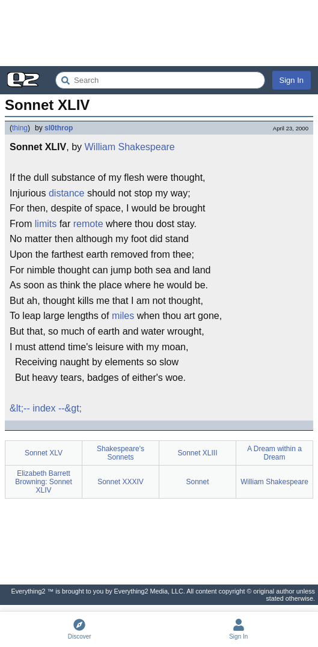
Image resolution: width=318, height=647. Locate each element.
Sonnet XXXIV (120, 482)
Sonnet (197, 482)
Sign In (292, 80)
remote (88, 224)
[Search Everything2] (160, 80)
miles (123, 316)
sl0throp (58, 128)
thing (20, 128)
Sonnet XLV (44, 453)
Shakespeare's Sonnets (120, 453)
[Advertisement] (159, 33)
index (43, 408)
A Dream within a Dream (274, 453)
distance (67, 193)
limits (46, 224)
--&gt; (70, 408)
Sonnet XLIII (197, 453)
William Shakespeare (129, 147)
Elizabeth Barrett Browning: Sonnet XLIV (43, 481)
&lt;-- (20, 408)
